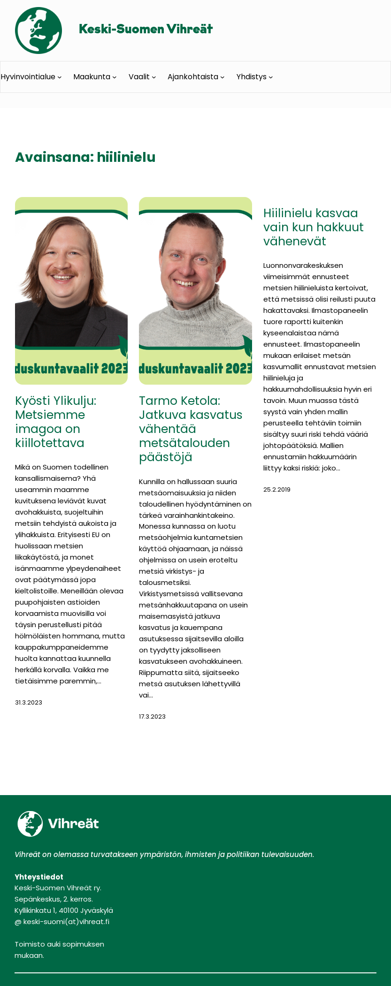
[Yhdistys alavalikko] (270, 77)
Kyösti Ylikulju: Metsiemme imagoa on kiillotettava (55, 422)
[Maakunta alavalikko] (114, 77)
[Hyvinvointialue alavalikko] (59, 77)
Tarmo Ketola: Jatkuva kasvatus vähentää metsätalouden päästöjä (191, 429)
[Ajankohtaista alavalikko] (222, 77)
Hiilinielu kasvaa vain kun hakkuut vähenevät (313, 227)
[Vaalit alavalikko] (154, 77)
